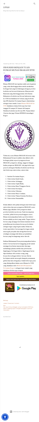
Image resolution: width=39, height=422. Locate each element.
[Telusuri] (34, 3)
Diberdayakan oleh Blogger (19, 411)
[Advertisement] (19, 38)
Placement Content (13, 303)
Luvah (6, 7)
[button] (5, 417)
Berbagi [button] (5, 300)
